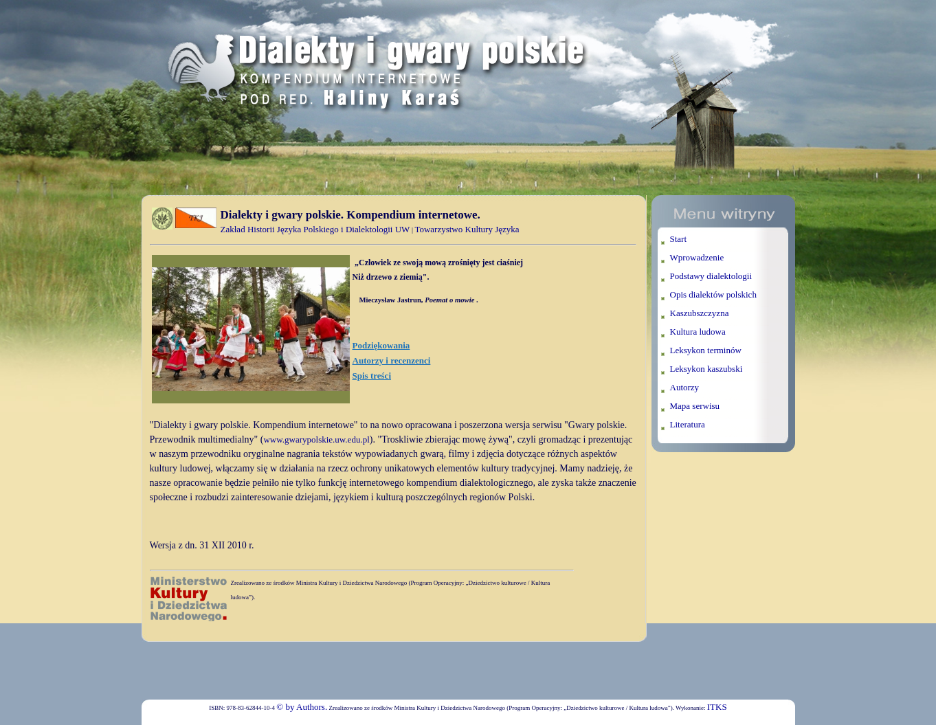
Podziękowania (381, 345)
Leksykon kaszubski (706, 369)
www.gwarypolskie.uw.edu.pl (316, 439)
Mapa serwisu (695, 406)
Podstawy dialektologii (711, 276)
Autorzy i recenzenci (392, 360)
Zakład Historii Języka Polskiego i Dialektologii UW (315, 229)
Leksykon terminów (706, 350)
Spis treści (372, 375)
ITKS (717, 707)
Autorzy (685, 387)
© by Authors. (301, 707)
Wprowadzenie (697, 257)
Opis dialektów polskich (713, 294)
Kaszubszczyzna (699, 313)
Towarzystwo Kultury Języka (466, 229)
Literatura (687, 424)
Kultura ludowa (698, 331)
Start (678, 239)
